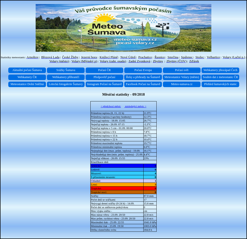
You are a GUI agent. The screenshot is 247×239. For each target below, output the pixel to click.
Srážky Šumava (65, 70)
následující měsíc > (135, 106)
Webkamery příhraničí (65, 77)
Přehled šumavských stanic (220, 84)
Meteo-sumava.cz (182, 84)
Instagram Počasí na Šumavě (104, 84)
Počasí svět (182, 70)
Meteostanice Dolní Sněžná (27, 84)
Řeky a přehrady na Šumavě (143, 77)
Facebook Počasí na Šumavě (143, 84)
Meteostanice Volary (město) (181, 77)
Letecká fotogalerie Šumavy (66, 84)
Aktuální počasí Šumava (27, 70)
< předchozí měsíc (111, 106)
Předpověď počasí (104, 77)
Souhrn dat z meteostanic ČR (220, 77)
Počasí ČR (104, 70)
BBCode (5, 236)
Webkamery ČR (27, 77)
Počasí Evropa (143, 70)
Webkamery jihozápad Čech (220, 70)
